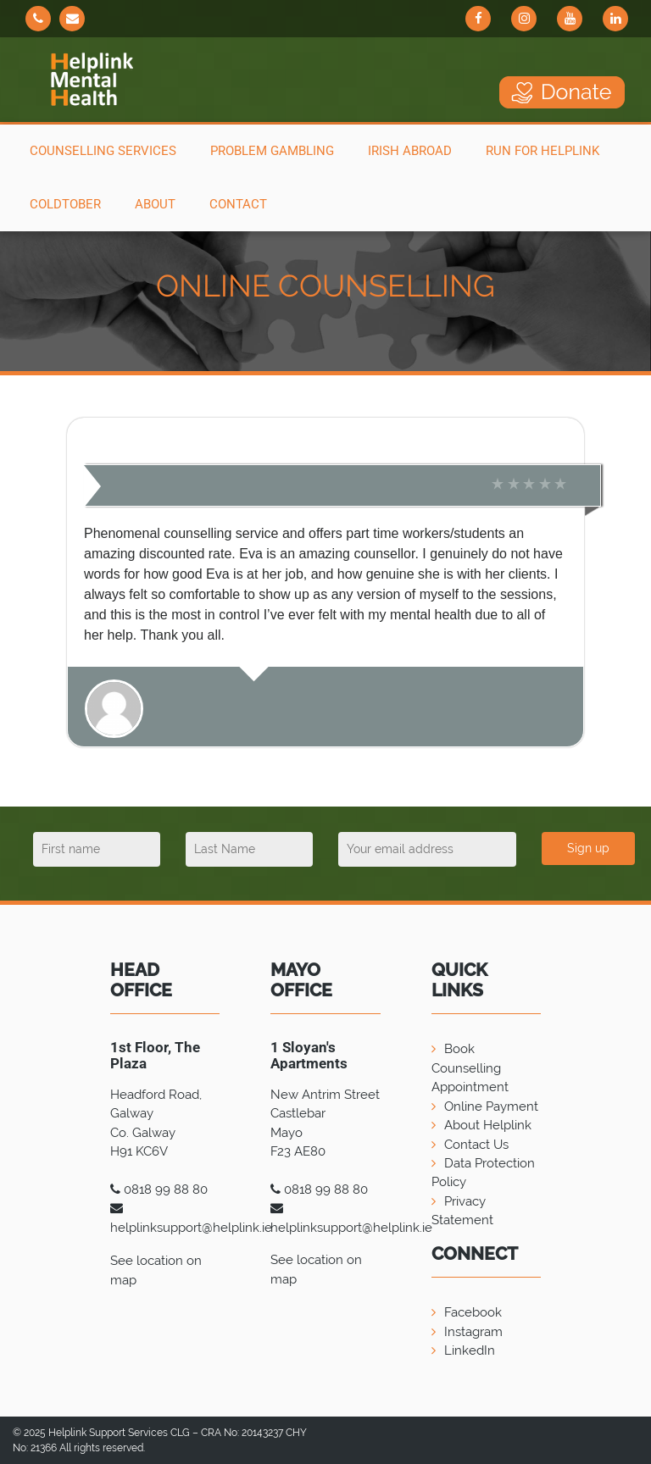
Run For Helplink (542, 150)
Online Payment (491, 1106)
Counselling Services (103, 150)
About (155, 204)
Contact (238, 204)
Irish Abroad (410, 150)
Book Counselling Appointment (470, 1068)
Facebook (473, 1312)
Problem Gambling (272, 150)
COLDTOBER (65, 204)
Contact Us (476, 1144)
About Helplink (487, 1125)
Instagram (473, 1331)
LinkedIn (469, 1350)
